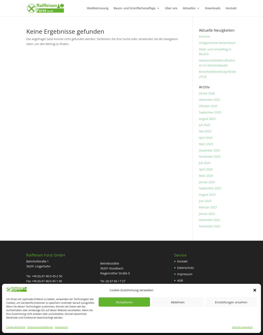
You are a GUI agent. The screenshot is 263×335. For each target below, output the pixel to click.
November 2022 (209, 226)
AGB (180, 280)
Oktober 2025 (208, 106)
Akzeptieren (124, 302)
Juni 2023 (205, 201)
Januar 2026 (207, 93)
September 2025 (210, 112)
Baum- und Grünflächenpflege (134, 8)
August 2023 (207, 194)
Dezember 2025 (209, 100)
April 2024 (205, 169)
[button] (255, 290)
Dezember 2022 (209, 220)
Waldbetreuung (97, 8)
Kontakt (231, 8)
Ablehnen (178, 302)
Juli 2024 (204, 163)
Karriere (204, 36)
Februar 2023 (208, 207)
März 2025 (206, 144)
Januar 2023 (207, 214)
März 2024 (206, 176)
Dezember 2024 (209, 150)
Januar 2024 (207, 182)
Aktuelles (189, 8)
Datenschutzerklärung (40, 327)
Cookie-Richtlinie (15, 327)
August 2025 (207, 119)
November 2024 (209, 156)
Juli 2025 (204, 125)
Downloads (212, 8)
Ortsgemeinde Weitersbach (217, 43)
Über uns (171, 8)
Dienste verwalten (242, 327)
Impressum (61, 327)
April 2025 (205, 138)
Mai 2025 (205, 131)
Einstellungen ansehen (231, 302)
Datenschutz (185, 268)
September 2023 (210, 188)
